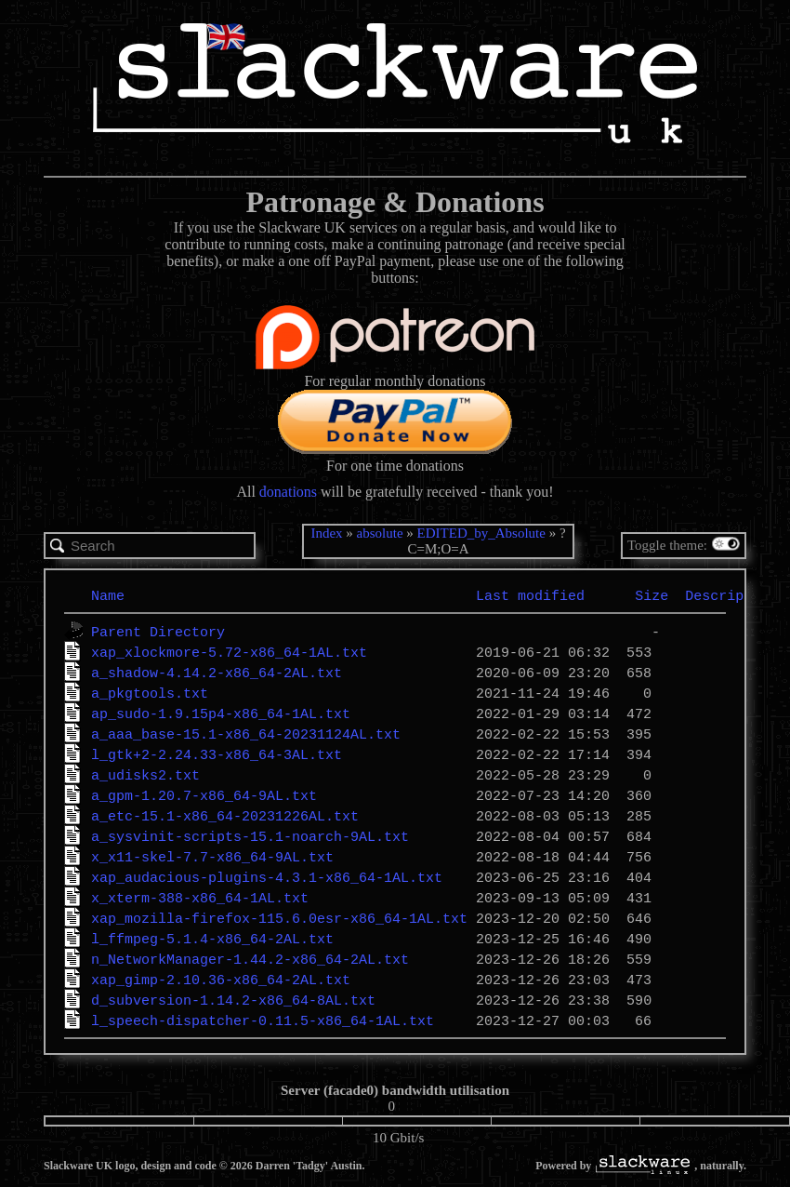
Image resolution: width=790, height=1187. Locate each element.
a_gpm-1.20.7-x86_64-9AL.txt (204, 795)
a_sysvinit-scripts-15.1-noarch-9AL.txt (250, 836)
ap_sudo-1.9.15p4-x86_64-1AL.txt (220, 713)
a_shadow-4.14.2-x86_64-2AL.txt (216, 672)
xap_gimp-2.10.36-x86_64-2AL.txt (220, 979)
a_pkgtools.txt (149, 693)
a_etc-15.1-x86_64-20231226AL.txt (225, 816)
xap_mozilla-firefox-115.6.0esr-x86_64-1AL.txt (279, 918)
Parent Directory (158, 631)
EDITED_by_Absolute (481, 533)
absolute (380, 533)
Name (108, 595)
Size (651, 595)
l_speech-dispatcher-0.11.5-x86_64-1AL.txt (262, 1020)
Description (731, 595)
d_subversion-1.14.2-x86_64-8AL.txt (233, 1000)
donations (288, 492)
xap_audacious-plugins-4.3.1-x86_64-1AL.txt (266, 877)
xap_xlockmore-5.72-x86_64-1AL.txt (229, 652)
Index (326, 533)
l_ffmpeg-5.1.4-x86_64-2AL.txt (212, 938)
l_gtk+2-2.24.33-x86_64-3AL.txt (216, 754)
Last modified (530, 595)
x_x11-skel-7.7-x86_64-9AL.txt (212, 856)
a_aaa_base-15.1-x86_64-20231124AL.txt (246, 734)
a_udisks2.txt (145, 775)
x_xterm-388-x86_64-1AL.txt (200, 897)
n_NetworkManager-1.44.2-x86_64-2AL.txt (250, 959)
